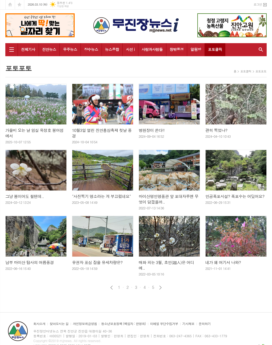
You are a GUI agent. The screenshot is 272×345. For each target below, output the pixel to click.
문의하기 (205, 324)
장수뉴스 (91, 49)
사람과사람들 (152, 49)
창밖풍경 (177, 49)
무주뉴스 (70, 49)
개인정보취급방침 (85, 324)
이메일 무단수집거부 (164, 324)
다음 (160, 288)
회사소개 (39, 324)
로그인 (258, 4)
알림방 (195, 49)
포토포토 (260, 71)
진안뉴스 (49, 49)
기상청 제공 (63, 6)
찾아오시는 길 (59, 324)
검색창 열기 (259, 49)
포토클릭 (215, 49)
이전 (112, 288)
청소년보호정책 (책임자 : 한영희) (123, 324)
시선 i (130, 49)
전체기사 (28, 49)
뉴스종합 (112, 49)
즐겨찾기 (19, 4)
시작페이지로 (10, 4)
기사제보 (188, 324)
